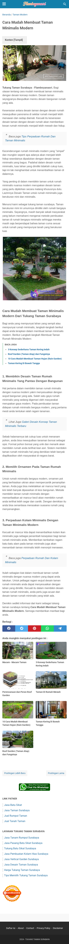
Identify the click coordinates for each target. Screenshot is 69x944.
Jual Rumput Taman (15, 815)
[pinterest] (34, 628)
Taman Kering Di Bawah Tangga (24, 363)
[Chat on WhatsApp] (34, 790)
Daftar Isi (10, 928)
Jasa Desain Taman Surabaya (21, 864)
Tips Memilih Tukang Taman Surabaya (26, 875)
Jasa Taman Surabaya (17, 810)
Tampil (18, 39)
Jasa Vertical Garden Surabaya (21, 859)
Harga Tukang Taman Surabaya (22, 870)
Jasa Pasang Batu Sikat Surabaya (23, 843)
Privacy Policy (43, 928)
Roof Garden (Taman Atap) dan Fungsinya (29, 354)
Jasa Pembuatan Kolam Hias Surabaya (26, 853)
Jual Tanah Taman (14, 821)
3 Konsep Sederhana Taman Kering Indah (29, 349)
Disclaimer (58, 928)
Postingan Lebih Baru (14, 773)
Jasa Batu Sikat (13, 804)
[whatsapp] (47, 628)
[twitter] (21, 628)
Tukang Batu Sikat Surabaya (20, 848)
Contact (30, 928)
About (21, 928)
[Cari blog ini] (65, 4)
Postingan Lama (56, 773)
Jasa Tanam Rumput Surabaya (21, 837)
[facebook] (8, 628)
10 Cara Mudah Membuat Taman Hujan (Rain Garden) (35, 358)
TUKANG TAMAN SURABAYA (37, 939)
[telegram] (60, 628)
